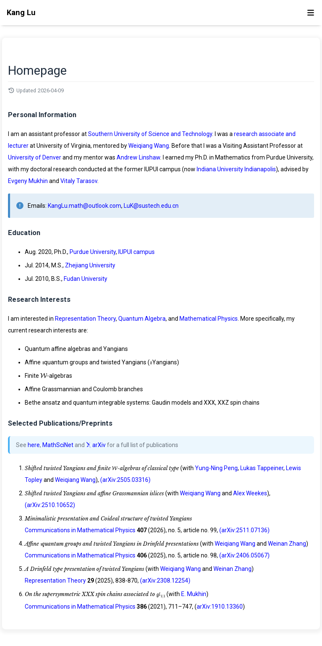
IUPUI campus (136, 251)
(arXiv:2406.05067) (244, 555)
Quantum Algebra (142, 318)
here (34, 445)
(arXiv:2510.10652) (50, 505)
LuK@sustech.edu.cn (151, 205)
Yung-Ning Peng (216, 468)
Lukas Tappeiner (261, 468)
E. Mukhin (193, 594)
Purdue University (93, 251)
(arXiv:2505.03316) (125, 479)
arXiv (96, 445)
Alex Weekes (250, 493)
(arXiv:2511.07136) (244, 530)
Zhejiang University (90, 265)
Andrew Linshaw (138, 157)
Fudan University (85, 278)
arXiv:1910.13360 (220, 606)
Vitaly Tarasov (78, 181)
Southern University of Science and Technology (150, 134)
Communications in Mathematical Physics (80, 530)
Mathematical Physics (208, 318)
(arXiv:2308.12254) (165, 580)
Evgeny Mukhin (28, 181)
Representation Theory (85, 318)
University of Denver (34, 157)
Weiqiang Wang (148, 145)
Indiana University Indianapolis (236, 169)
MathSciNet (57, 445)
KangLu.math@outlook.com (84, 205)
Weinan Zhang (287, 543)
